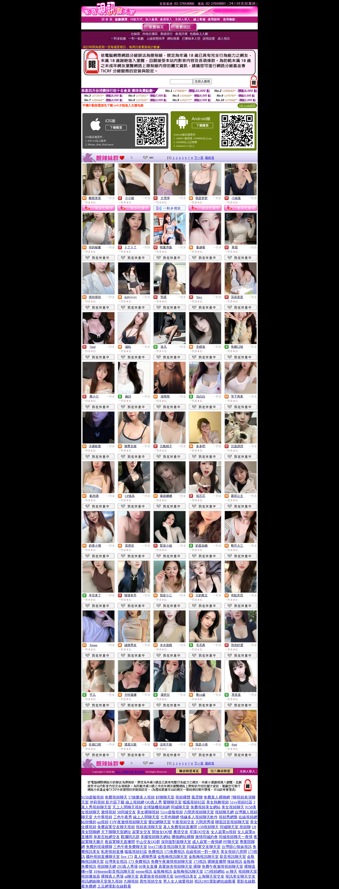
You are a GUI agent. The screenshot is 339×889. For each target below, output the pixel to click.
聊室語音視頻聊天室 (232, 822)
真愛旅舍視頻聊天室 (157, 876)
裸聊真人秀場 (112, 876)
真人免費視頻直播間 (180, 827)
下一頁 (198, 158)
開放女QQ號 (162, 832)
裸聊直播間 (216, 862)
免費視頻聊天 (116, 797)
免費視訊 (155, 852)
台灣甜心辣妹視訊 (237, 847)
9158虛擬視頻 (92, 797)
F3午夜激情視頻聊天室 (128, 822)
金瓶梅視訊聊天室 (172, 857)
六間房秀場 (204, 822)
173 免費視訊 (139, 862)
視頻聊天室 (247, 871)
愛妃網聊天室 (159, 822)
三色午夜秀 (122, 817)
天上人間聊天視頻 (127, 807)
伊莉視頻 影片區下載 (107, 802)
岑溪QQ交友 (199, 832)
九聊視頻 (131, 881)
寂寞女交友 (141, 832)
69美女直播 (148, 866)
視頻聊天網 (224, 812)
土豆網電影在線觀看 (114, 886)
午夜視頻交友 (183, 822)
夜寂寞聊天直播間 (120, 842)
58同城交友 (126, 812)
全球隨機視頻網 (156, 807)
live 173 (127, 857)
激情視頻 (108, 812)
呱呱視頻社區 (194, 802)
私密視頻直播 (112, 852)
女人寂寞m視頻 (223, 832)
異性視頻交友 (151, 881)
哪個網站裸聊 (183, 837)
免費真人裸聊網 (217, 797)
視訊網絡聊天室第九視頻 (102, 881)
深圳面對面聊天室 (176, 842)
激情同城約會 (206, 837)
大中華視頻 (102, 817)
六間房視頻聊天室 (199, 812)
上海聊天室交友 (211, 876)
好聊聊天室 (165, 797)
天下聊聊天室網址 (116, 832)
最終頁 (209, 158)
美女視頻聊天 (233, 807)
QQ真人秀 (153, 802)
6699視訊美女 (185, 876)
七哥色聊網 (169, 817)
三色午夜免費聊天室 (130, 847)
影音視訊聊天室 (233, 857)
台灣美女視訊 (116, 862)
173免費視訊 (174, 852)
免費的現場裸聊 (99, 847)
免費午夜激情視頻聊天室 (171, 862)
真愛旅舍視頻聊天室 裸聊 (179, 866)
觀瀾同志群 (130, 837)
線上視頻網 (134, 802)
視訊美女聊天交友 (240, 876)
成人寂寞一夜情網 (207, 842)
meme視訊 (144, 871)
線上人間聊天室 (146, 817)
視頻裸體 (182, 797)
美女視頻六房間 (234, 852)
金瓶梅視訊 (162, 871)
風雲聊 (197, 797)
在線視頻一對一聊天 (203, 852)
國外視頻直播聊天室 (103, 857)
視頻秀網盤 (228, 817)
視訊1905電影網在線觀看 (215, 881)
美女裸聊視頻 (148, 812)
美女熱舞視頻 (217, 802)
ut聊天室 (132, 876)
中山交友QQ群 (148, 842)
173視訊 (199, 862)
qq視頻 (103, 822)
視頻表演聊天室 (149, 827)
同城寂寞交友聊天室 (204, 847)
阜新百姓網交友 (106, 837)
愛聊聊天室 (172, 802)
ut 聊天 (231, 871)
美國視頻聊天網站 (156, 837)
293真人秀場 (127, 866)
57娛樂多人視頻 (141, 797)
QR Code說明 (247, 105)
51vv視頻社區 (241, 802)
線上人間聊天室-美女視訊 (130, 771)
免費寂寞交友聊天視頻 (116, 827)
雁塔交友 (180, 832)
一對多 (110, 198)
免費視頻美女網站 (205, 807)
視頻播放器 (90, 876)
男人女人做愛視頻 (178, 881)
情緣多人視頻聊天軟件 (199, 817)
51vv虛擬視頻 (171, 812)
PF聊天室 (231, 842)
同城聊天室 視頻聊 (235, 827)
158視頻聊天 (208, 827)
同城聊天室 (180, 807)
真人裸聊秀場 (145, 857)
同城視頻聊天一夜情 (236, 837)
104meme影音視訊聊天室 (114, 871)
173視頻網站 (214, 871)
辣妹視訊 (234, 862)
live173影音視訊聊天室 (167, 847)
